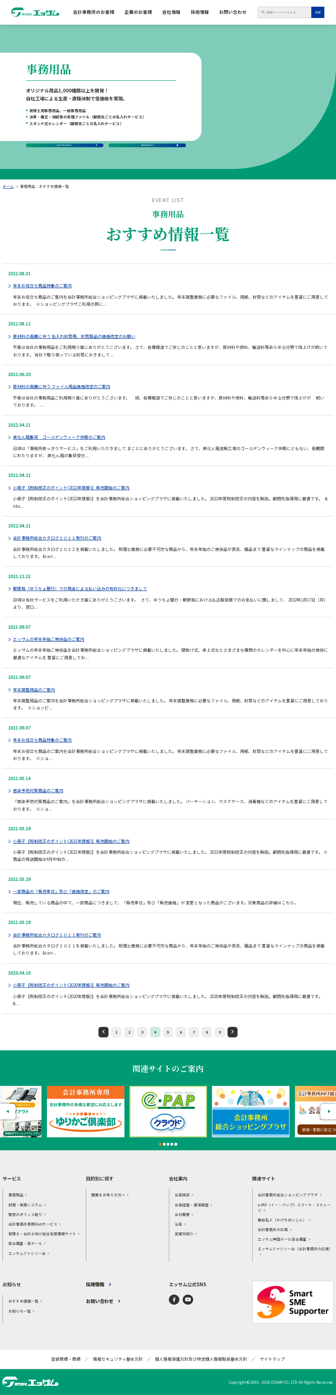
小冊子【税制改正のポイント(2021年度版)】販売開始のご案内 (71, 841)
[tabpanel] (168, 1111)
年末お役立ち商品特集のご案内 (42, 286)
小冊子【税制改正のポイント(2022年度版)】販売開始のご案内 (71, 488)
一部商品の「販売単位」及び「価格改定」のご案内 (61, 891)
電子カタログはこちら (147, 140)
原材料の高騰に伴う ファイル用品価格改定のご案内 (61, 386)
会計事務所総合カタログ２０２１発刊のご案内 (57, 935)
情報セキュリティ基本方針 (118, 1359)
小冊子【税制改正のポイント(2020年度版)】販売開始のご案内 (71, 985)
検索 (318, 12)
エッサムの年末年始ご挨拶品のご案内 (48, 639)
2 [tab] (164, 1144)
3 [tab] (168, 1144)
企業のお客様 (138, 12)
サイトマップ (272, 1359)
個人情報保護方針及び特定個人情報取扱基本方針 (201, 1359)
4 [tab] (172, 1144)
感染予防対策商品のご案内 (38, 790)
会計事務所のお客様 (93, 12)
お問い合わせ (233, 12)
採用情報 (200, 12)
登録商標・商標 (65, 1359)
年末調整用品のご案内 (34, 690)
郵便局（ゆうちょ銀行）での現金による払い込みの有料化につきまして (80, 588)
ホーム (8, 186)
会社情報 (171, 12)
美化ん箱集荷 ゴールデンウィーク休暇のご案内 (59, 437)
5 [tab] (176, 1144)
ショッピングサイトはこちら (62, 137)
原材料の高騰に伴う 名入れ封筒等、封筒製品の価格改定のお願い (74, 336)
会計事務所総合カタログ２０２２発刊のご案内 (57, 538)
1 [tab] (160, 1144)
